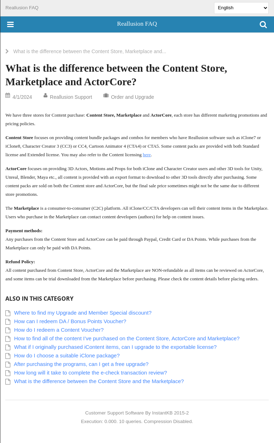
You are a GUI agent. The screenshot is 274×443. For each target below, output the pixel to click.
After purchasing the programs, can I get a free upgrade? (81, 364)
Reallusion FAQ (22, 7)
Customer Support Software (114, 413)
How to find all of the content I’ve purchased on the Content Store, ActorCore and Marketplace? (127, 338)
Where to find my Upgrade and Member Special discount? (83, 313)
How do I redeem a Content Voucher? (59, 330)
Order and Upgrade (132, 97)
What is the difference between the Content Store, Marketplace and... (89, 51)
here (147, 154)
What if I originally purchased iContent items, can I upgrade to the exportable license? (115, 347)
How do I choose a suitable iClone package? (67, 355)
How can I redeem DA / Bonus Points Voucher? (70, 321)
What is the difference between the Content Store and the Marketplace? (99, 381)
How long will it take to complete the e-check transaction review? (90, 373)
